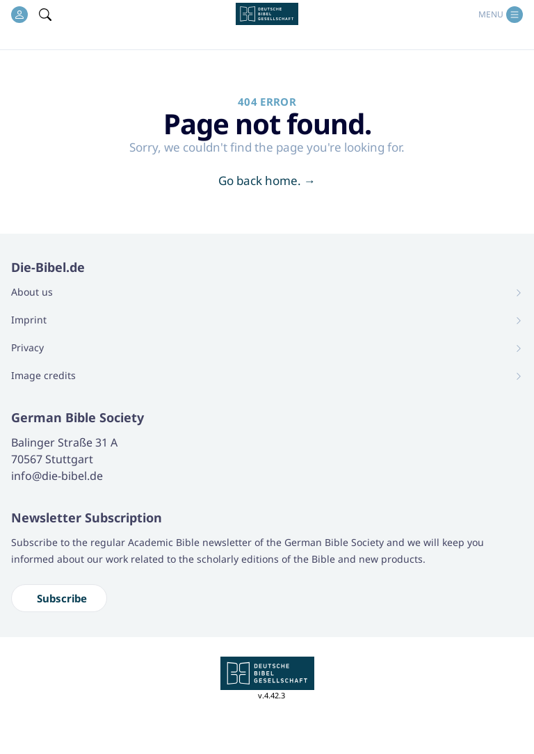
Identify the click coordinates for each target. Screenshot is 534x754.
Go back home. (267, 180)
